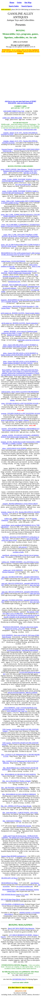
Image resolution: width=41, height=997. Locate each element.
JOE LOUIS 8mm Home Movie (10, 899)
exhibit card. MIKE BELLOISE (12, 118)
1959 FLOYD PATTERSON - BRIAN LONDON (22, 692)
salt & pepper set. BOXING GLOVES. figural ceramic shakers (20, 313)
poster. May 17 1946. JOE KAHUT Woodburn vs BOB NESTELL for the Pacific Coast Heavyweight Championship (20, 235)
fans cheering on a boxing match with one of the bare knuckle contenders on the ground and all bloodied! (21, 616)
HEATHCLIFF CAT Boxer (9, 878)
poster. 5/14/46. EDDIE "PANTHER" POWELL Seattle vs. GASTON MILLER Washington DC (20, 180)
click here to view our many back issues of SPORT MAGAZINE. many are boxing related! (20, 102)
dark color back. (35, 585)
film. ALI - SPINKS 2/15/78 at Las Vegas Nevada (16, 806)
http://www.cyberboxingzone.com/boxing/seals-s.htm (20, 129)
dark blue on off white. (30, 173)
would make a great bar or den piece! (28, 340)
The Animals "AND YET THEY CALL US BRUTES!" (20, 612)
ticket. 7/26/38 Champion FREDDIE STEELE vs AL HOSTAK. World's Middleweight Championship (19, 272)
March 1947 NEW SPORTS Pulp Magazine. (21, 928)
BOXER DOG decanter (24, 826)
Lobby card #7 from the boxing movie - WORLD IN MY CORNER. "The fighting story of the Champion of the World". (20, 836)
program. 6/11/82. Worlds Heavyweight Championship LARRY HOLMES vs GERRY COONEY (20, 442)
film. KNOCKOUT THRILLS (12, 821)
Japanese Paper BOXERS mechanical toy (13, 856)
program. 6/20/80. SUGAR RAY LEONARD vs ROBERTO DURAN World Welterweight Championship (20, 436)
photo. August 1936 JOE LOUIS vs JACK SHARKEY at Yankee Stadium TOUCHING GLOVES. (20, 345)
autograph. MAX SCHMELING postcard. (15, 285)
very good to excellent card (24, 886)
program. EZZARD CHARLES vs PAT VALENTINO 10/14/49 (20, 413)
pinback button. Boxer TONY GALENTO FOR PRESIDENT (20, 392)
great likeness (35, 883)
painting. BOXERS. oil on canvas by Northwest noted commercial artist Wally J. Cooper (19, 332)
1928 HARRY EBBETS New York (13, 111)
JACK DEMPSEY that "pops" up (17, 711)
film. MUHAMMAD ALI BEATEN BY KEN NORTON (18, 774)
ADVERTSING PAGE (19, 979)
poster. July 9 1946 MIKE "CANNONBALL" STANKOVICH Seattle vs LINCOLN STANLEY (20, 225)
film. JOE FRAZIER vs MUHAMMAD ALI (14, 787)
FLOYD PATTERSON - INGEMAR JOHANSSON (22, 650)
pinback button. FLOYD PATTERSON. (13, 261)
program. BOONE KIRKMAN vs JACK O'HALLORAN (20, 503)
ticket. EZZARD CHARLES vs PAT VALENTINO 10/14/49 (19, 403)
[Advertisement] (20, 78)
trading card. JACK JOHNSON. (13, 570)
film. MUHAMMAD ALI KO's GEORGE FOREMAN (19, 794)
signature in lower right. (14, 335)
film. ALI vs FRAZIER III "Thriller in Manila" (16, 781)
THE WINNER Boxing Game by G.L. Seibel (14, 894)
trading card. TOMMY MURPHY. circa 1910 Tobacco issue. (20, 562)
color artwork (23, 547)
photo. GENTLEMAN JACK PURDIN (14, 448)
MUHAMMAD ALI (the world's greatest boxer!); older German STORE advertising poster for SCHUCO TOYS (20, 253)
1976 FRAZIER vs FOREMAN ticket (12, 904)
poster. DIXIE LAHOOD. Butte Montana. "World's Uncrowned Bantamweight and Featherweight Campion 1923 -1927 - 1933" (20, 171)
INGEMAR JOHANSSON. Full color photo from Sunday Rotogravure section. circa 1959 (20, 627)
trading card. (14, 518)
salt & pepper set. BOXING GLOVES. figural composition (19, 323)
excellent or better (18, 552)
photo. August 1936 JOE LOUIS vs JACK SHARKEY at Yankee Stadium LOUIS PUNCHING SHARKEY (19, 354)
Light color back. (35, 578)
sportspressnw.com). (14, 281)
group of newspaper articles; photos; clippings (15, 420)
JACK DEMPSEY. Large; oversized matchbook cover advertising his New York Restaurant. (19, 708)
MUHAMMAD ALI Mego (9, 883)
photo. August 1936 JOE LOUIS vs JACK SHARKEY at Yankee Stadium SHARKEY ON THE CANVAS (20, 362)
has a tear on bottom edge (23, 184)
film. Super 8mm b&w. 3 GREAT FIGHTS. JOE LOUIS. (20, 812)
